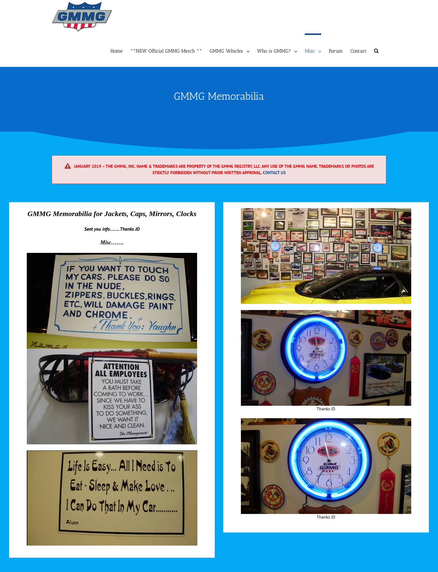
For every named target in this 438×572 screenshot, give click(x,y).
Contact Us (274, 172)
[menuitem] (120, 50)
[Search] (376, 50)
